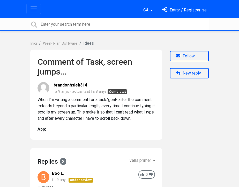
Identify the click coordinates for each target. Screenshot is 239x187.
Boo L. (58, 173)
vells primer (141, 160)
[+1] (142, 175)
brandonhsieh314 (70, 85)
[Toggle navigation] (33, 9)
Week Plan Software (60, 43)
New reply (188, 73)
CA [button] (146, 10)
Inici (33, 43)
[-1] (151, 175)
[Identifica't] (184, 10)
